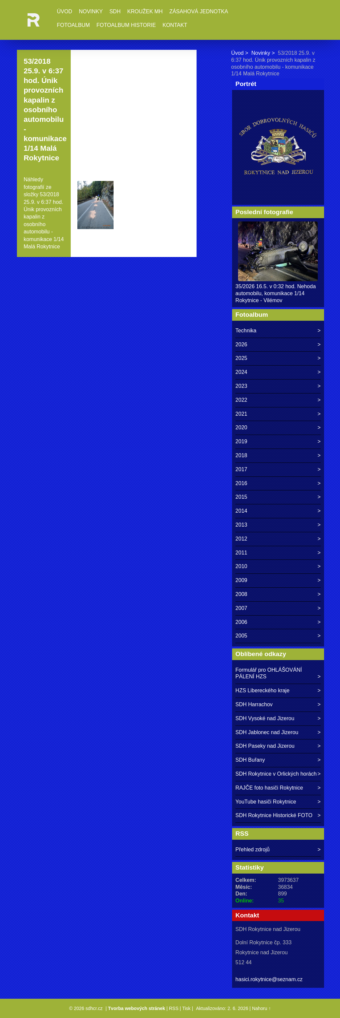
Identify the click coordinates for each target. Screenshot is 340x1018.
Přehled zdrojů (252, 849)
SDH (115, 11)
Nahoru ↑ (261, 1008)
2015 (241, 497)
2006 (241, 622)
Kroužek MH (145, 11)
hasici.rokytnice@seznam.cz (268, 979)
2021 (241, 414)
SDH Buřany (250, 760)
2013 (241, 525)
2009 (241, 580)
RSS (174, 1008)
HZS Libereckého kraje (262, 690)
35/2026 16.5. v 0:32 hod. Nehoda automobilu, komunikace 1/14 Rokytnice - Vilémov (275, 293)
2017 (241, 469)
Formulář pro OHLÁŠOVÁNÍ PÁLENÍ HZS (268, 673)
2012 (241, 539)
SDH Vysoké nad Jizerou (264, 718)
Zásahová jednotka (198, 11)
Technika (245, 330)
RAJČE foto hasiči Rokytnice (269, 788)
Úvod (64, 11)
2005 (241, 635)
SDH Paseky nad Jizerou (265, 746)
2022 (241, 400)
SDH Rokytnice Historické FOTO (273, 815)
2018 (241, 455)
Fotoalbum (73, 25)
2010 (241, 566)
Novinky (91, 11)
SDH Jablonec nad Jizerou (266, 732)
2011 (241, 552)
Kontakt (174, 25)
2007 (241, 608)
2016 (241, 483)
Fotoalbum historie (126, 25)
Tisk (186, 1008)
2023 (241, 386)
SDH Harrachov (254, 704)
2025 (241, 358)
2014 (241, 511)
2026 (241, 344)
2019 (241, 441)
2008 (241, 594)
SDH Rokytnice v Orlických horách (276, 774)
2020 (241, 427)
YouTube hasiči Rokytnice (265, 802)
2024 (241, 372)
